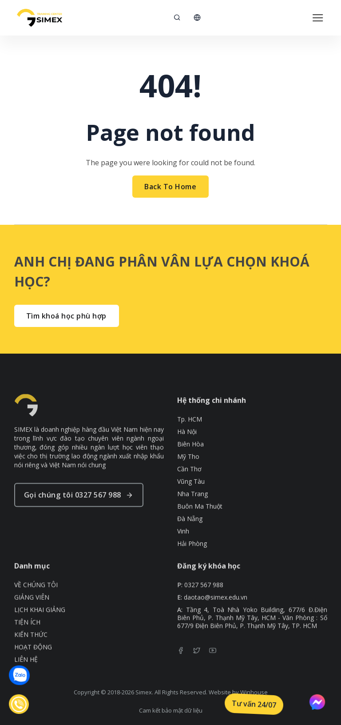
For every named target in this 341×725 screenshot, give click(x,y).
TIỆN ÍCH (27, 634)
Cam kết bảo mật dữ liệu (170, 710)
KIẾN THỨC (31, 646)
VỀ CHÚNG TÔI (36, 597)
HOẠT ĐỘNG (33, 659)
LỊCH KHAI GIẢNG (39, 621)
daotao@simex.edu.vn (215, 609)
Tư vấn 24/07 (254, 704)
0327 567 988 (203, 597)
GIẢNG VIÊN (31, 609)
